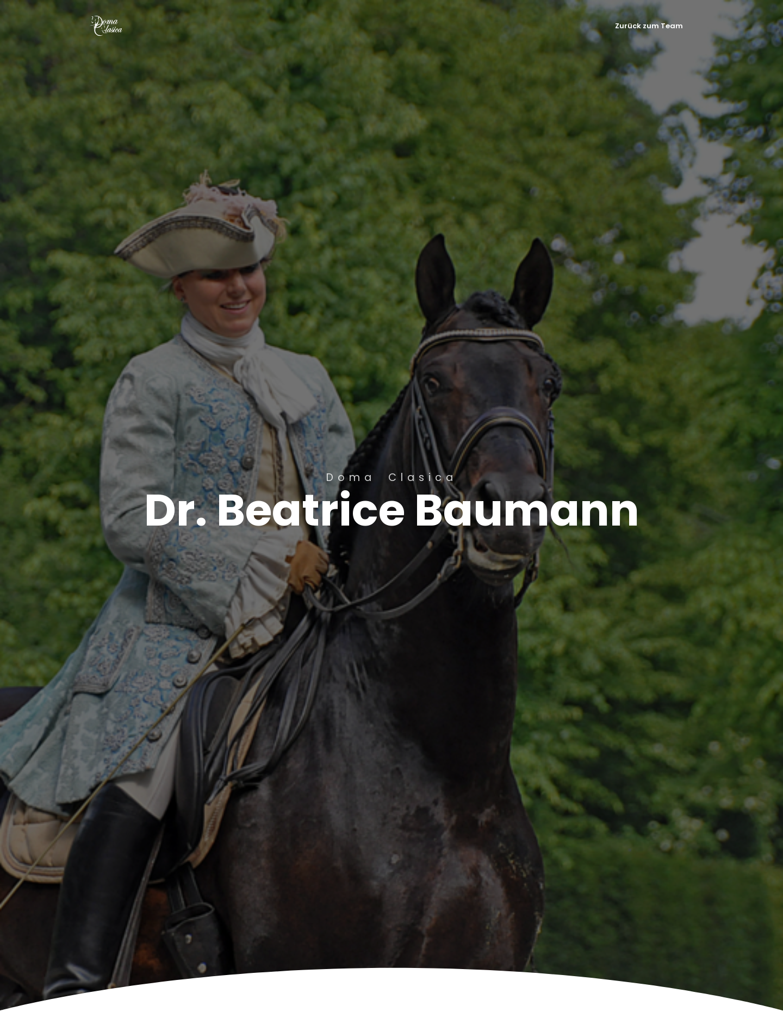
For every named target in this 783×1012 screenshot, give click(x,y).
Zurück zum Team (649, 26)
